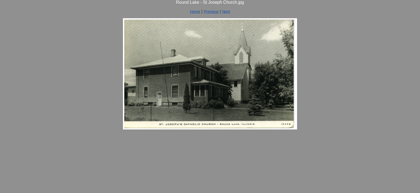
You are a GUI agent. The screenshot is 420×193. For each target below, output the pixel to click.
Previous (211, 11)
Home (195, 11)
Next (226, 11)
